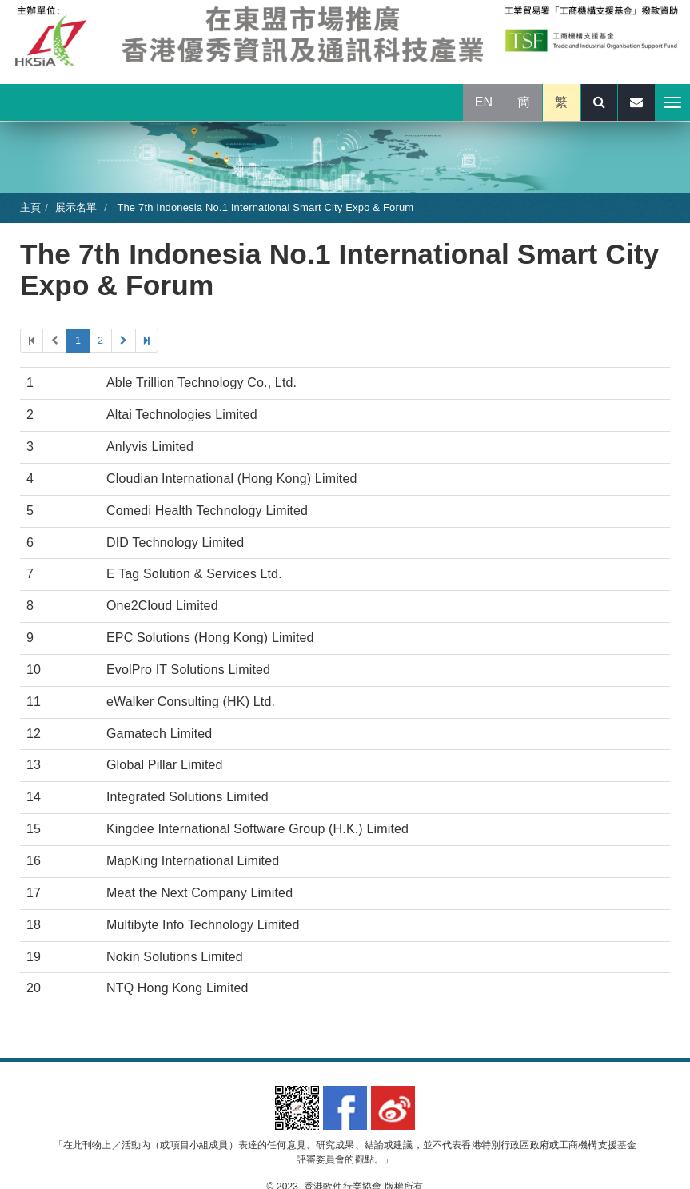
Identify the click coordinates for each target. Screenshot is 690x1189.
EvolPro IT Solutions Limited (188, 669)
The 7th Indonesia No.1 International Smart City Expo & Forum (263, 207)
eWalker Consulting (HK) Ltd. (190, 701)
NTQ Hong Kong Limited (177, 988)
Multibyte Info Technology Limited (203, 925)
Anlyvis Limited (149, 446)
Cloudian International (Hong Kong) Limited (231, 478)
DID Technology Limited (175, 542)
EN (484, 102)
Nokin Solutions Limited (174, 957)
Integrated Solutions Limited (187, 797)
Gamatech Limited (159, 733)
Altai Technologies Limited (181, 414)
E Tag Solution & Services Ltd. (194, 574)
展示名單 (76, 207)
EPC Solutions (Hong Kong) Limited (210, 637)
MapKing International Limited (192, 861)
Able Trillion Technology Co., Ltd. (201, 382)
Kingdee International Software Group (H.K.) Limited (257, 829)
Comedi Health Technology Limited (207, 510)
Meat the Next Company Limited (199, 893)
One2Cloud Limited (162, 605)
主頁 (30, 207)
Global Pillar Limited (164, 765)
